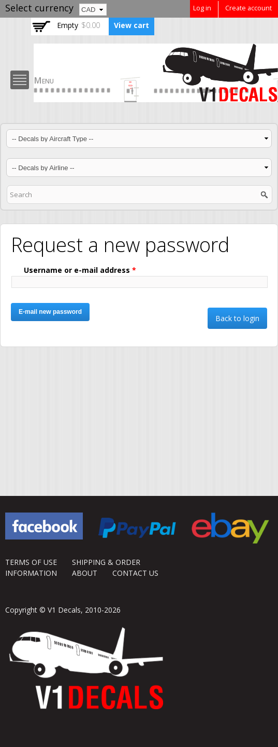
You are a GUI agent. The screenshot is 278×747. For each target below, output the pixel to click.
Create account (248, 8)
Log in (202, 8)
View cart (131, 25)
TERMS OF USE (31, 562)
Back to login (237, 318)
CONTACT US (135, 573)
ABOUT (84, 573)
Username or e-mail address (80, 270)
